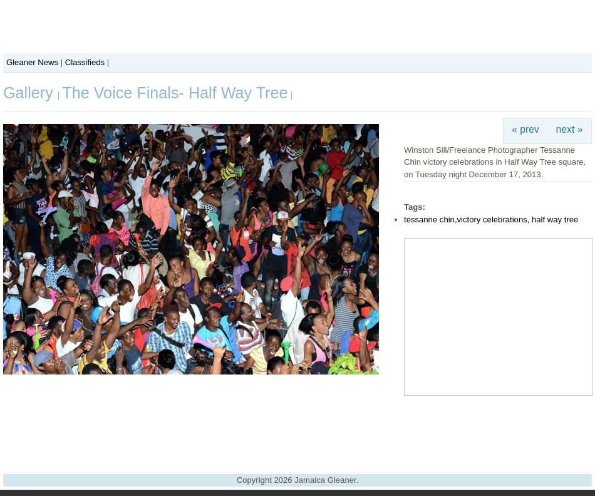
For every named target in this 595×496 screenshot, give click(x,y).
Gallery (30, 92)
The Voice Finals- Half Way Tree (174, 92)
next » (569, 129)
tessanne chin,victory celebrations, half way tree (491, 219)
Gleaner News (32, 62)
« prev (525, 129)
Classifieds (85, 62)
